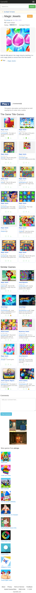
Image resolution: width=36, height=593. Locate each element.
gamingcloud (4, 255)
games (3, 157)
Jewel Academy (23, 380)
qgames (21, 255)
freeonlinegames (5, 310)
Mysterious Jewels (24, 331)
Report (30, 16)
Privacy (9, 587)
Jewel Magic (4, 307)
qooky (3, 182)
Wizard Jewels (5, 331)
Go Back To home (9, 12)
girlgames (4, 285)
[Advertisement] (18, 82)
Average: (21, 25)
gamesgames (5, 206)
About (3, 587)
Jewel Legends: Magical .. (8, 380)
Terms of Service (19, 587)
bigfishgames (4, 384)
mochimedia (4, 133)
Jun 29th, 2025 (17, 20)
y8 (20, 133)
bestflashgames (23, 182)
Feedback (29, 587)
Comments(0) (17, 103)
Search (32, 6)
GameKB (3, 2)
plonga (8, 20)
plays (13, 22)
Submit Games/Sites (10, 589)
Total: (27, 25)
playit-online (22, 206)
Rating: (6, 25)
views (8, 22)
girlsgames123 (23, 335)
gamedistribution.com (24, 310)
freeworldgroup (23, 157)
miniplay (21, 231)
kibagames (4, 231)
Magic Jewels (4, 129)
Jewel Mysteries (23, 282)
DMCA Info (22, 589)
